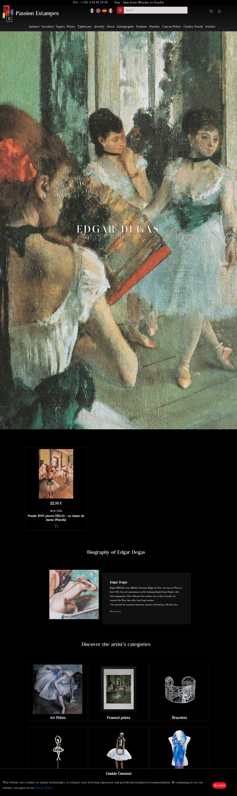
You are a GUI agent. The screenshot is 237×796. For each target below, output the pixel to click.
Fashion (141, 27)
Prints (71, 27)
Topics (60, 27)
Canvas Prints (171, 27)
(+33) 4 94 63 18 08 (94, 2)
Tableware (85, 27)
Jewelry (99, 27)
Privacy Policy (44, 788)
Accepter (219, 785)
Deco (110, 27)
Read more (115, 611)
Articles (210, 27)
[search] (156, 10)
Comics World (193, 27)
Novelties (47, 27)
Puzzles (154, 27)
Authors (34, 27)
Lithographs (125, 27)
